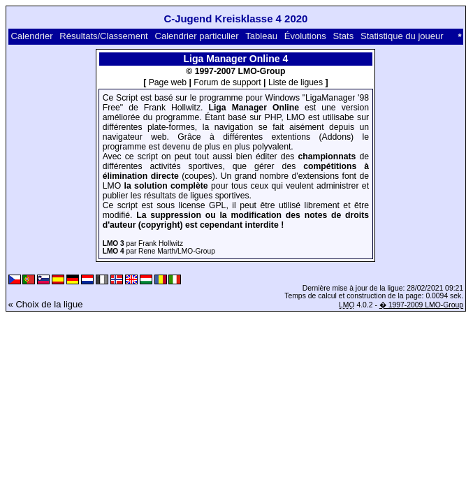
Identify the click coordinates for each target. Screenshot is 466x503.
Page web (168, 82)
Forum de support (227, 82)
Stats (343, 36)
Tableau (261, 36)
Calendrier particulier (197, 36)
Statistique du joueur (402, 36)
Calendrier (31, 36)
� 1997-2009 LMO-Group (421, 305)
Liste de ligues (295, 82)
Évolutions (305, 36)
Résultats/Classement (103, 36)
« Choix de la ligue (45, 304)
